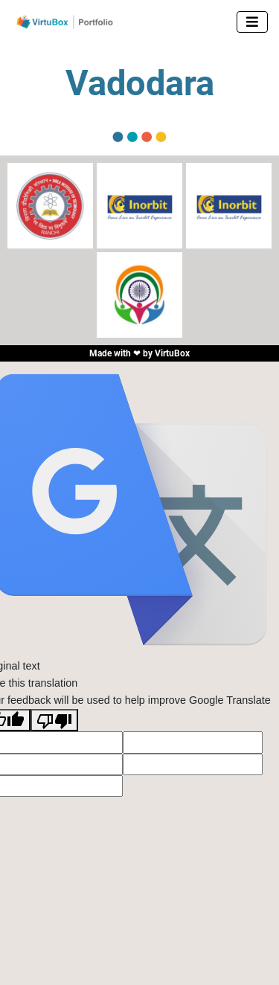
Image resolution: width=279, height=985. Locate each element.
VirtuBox (172, 353)
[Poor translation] (54, 720)
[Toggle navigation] (252, 22)
